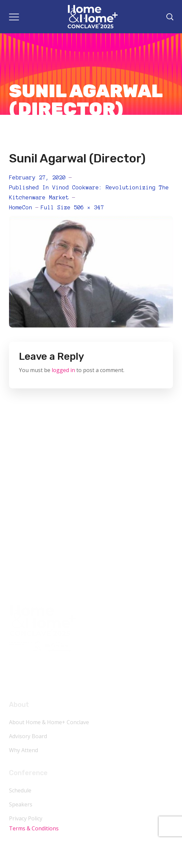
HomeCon (20, 207)
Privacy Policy (25, 818)
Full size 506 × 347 (72, 207)
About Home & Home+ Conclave (49, 722)
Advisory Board (28, 736)
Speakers (20, 804)
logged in (63, 370)
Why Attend (23, 750)
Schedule (20, 790)
